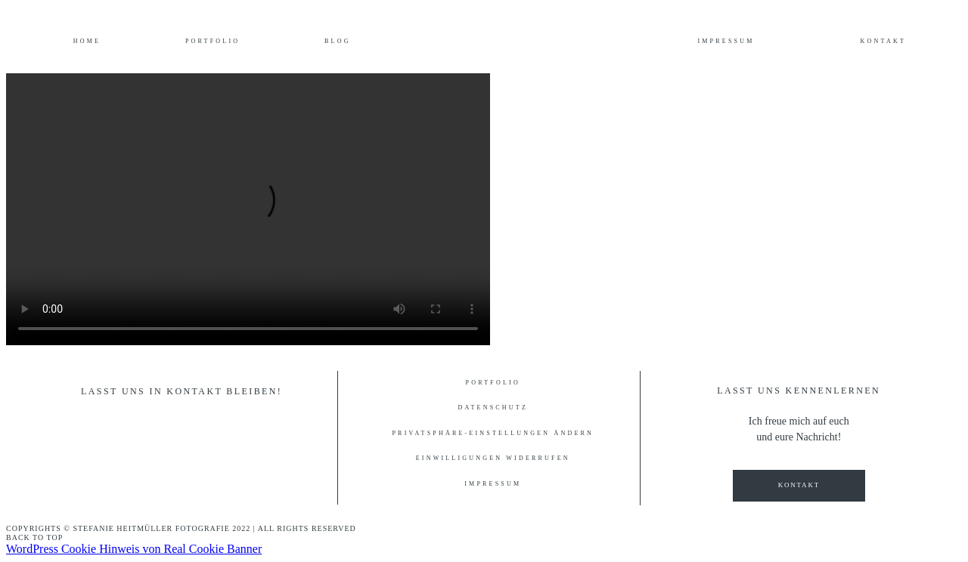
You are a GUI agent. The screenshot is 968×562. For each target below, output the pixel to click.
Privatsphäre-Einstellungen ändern (493, 434)
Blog (337, 42)
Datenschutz (493, 408)
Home (87, 42)
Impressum (725, 42)
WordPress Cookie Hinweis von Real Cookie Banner (134, 548)
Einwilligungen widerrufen (493, 458)
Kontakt (883, 42)
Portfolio (212, 42)
